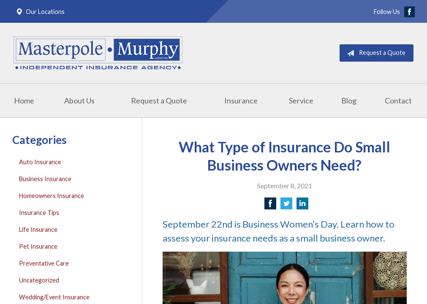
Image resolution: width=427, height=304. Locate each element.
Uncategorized (39, 280)
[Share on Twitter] (286, 206)
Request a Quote (374, 53)
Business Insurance (45, 178)
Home (24, 100)
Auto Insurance (40, 162)
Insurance (241, 100)
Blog (348, 100)
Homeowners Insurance (51, 195)
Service (301, 100)
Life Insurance (38, 229)
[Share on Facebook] (270, 206)
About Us (79, 100)
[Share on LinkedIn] (302, 206)
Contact (398, 100)
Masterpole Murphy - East (98, 53)
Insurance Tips (39, 212)
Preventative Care (44, 263)
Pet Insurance (38, 246)
